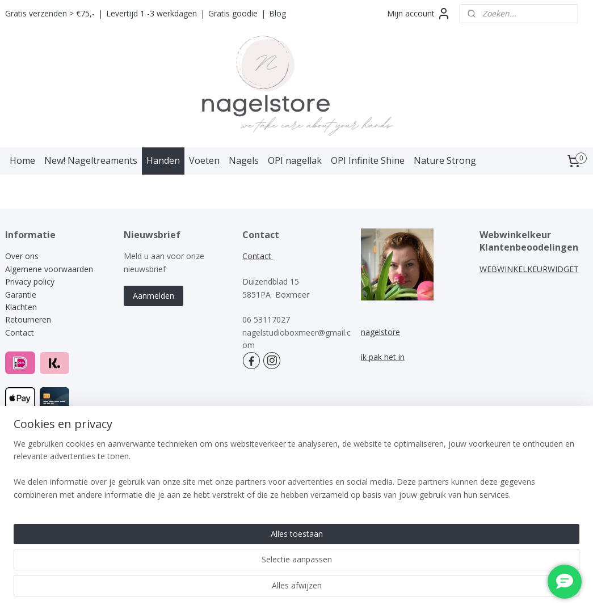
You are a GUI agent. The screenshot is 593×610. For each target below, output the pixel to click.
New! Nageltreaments (90, 160)
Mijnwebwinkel (430, 449)
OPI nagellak (295, 160)
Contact (19, 332)
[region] (222, 565)
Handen (163, 160)
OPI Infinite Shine (368, 160)
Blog (277, 13)
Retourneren (28, 319)
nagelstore (380, 332)
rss (288, 449)
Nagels (244, 160)
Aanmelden (153, 295)
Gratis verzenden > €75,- (50, 13)
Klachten (22, 307)
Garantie (20, 294)
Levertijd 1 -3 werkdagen (151, 13)
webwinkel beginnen (331, 449)
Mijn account (419, 13)
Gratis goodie (233, 13)
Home (22, 160)
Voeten (204, 160)
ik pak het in (383, 356)
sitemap (264, 449)
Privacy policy (29, 281)
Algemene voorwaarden (49, 269)
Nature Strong (445, 160)
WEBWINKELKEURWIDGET (529, 269)
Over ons (22, 256)
